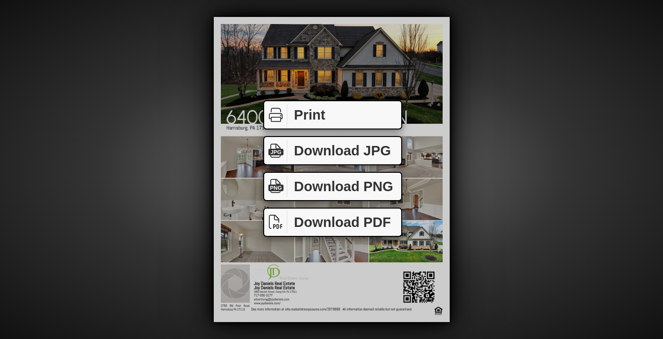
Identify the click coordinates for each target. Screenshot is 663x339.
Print (294, 115)
